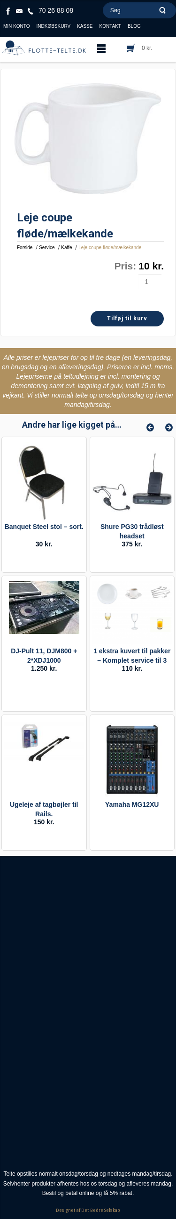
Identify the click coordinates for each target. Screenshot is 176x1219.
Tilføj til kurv (127, 318)
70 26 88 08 (55, 10)
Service (46, 247)
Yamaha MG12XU (132, 804)
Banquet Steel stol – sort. (44, 526)
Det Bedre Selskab (100, 1210)
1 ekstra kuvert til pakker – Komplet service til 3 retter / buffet (131, 660)
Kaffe (66, 247)
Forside (24, 247)
